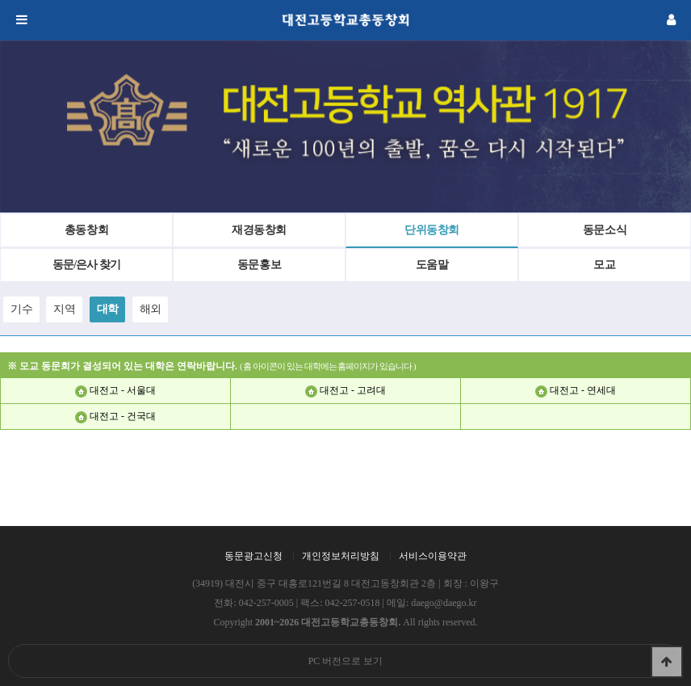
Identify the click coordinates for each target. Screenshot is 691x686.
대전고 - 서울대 (123, 390)
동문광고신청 (253, 556)
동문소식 (605, 230)
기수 (21, 309)
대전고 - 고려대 (353, 390)
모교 (604, 265)
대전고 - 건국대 (123, 416)
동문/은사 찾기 (85, 265)
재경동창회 (259, 230)
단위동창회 (431, 230)
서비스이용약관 (433, 556)
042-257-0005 (266, 602)
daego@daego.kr (443, 602)
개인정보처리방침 (340, 556)
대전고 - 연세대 (583, 390)
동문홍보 (259, 265)
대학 (108, 309)
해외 (150, 309)
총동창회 (87, 230)
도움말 (432, 265)
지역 (64, 309)
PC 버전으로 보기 (345, 661)
